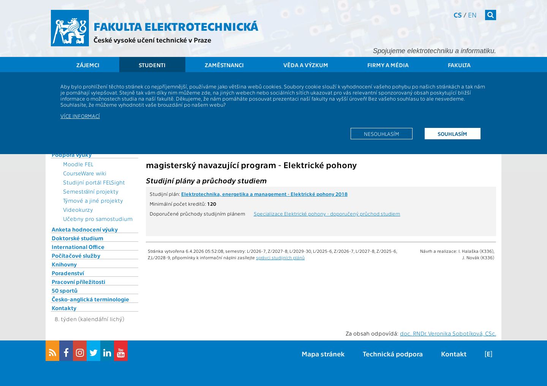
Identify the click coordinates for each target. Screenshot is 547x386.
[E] (488, 354)
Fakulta (459, 64)
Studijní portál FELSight (94, 182)
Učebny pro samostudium (98, 218)
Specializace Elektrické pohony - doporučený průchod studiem (327, 213)
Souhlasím (452, 134)
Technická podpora (393, 354)
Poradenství (68, 272)
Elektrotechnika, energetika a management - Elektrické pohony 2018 (264, 194)
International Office (78, 246)
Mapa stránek (323, 354)
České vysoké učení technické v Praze (152, 40)
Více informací (80, 116)
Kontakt (453, 354)
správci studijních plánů (280, 257)
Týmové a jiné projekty (93, 200)
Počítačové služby (76, 255)
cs (458, 15)
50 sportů (64, 290)
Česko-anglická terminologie (90, 299)
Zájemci (88, 64)
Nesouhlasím (381, 134)
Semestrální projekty (91, 191)
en (472, 15)
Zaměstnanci (224, 64)
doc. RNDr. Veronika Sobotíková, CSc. (448, 333)
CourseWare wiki (84, 173)
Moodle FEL (78, 164)
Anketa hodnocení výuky (85, 229)
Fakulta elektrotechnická (175, 26)
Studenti (152, 64)
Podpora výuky (72, 154)
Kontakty (64, 307)
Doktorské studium (77, 238)
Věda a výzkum (305, 64)
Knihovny (64, 264)
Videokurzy (78, 209)
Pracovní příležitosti (78, 281)
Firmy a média (388, 64)
